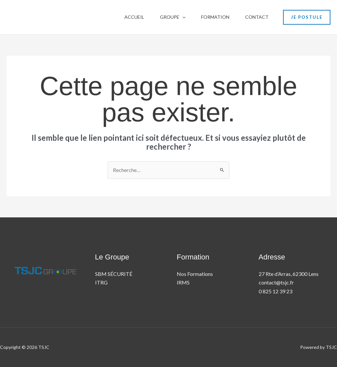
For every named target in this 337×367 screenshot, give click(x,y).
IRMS (183, 282)
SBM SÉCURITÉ (113, 274)
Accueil (134, 17)
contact (257, 17)
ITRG (101, 282)
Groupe (172, 17)
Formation (215, 17)
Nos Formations (195, 274)
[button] (182, 17)
